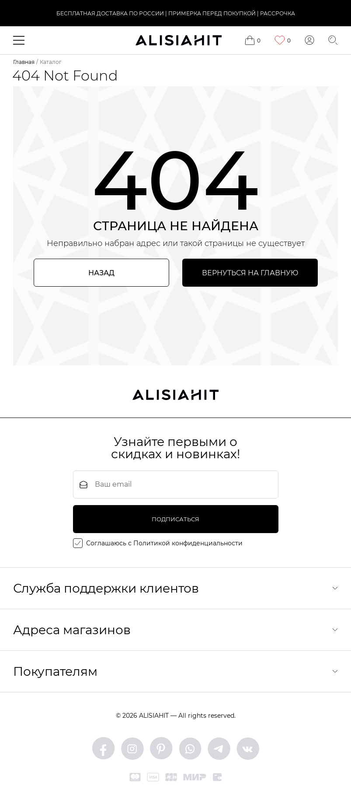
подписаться (175, 519)
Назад (101, 273)
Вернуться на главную (250, 273)
